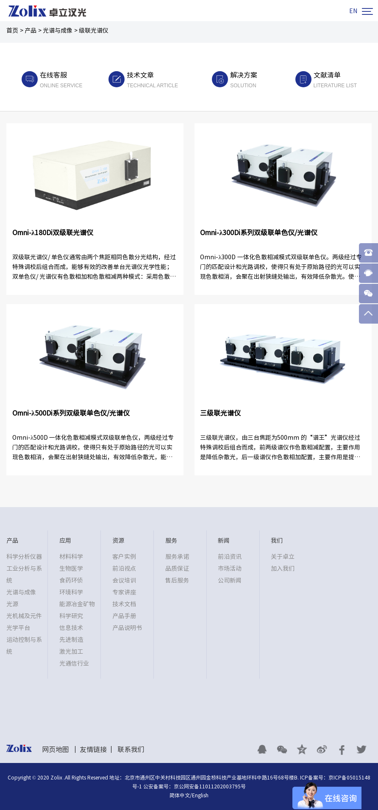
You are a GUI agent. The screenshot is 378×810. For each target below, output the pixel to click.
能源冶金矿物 (77, 604)
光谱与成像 (57, 30)
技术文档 (124, 604)
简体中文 (180, 795)
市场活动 (230, 568)
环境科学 (71, 592)
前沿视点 (124, 568)
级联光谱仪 (93, 30)
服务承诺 (177, 557)
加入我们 (283, 568)
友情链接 (93, 749)
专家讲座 (124, 592)
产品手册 (124, 616)
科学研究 (71, 616)
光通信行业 (74, 663)
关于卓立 (283, 557)
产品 (30, 30)
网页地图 (55, 749)
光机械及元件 (24, 616)
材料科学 (71, 557)
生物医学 (71, 568)
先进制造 (71, 640)
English (200, 795)
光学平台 (18, 628)
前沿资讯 (230, 557)
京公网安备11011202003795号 (210, 786)
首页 (12, 30)
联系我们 (131, 749)
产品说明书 (127, 628)
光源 (12, 604)
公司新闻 (230, 580)
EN (353, 11)
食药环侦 (71, 580)
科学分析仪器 (24, 557)
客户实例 (124, 557)
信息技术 (71, 628)
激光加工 (71, 652)
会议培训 (124, 580)
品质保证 (177, 568)
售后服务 (177, 580)
